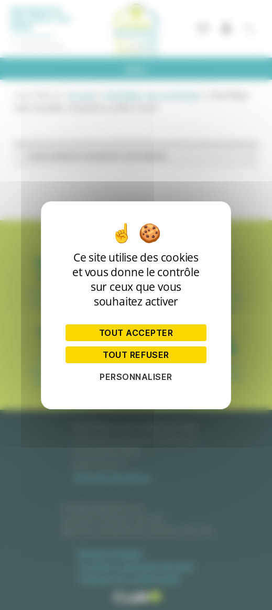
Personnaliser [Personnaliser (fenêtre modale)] (136, 377)
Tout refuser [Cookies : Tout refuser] (136, 355)
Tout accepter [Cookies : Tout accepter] (136, 333)
